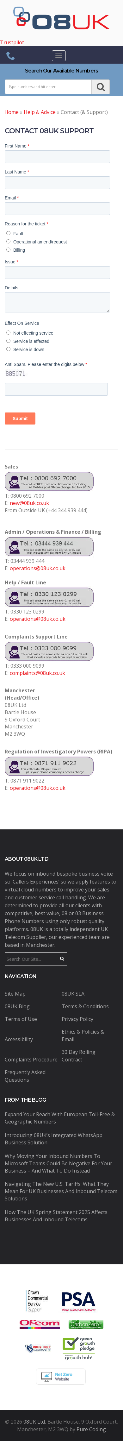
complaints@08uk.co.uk (37, 673)
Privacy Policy (77, 1019)
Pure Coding (91, 1429)
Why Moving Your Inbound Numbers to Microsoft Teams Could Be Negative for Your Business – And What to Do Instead (58, 1163)
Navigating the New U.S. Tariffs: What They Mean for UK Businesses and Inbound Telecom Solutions (61, 1191)
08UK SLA (73, 993)
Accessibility (19, 1039)
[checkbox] (60, 240)
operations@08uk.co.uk (37, 568)
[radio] (61, 233)
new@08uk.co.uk (29, 503)
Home (11, 112)
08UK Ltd (34, 1421)
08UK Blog (17, 1006)
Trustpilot (12, 42)
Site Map (15, 993)
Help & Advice (40, 112)
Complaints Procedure (31, 1059)
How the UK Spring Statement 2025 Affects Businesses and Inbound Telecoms (56, 1216)
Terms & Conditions (85, 1006)
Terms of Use (21, 1019)
